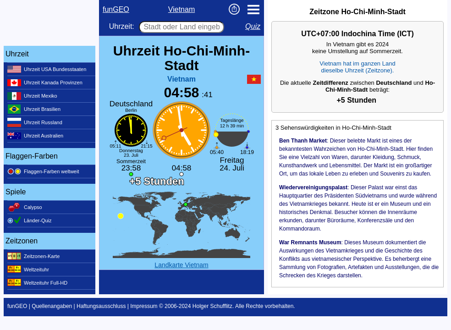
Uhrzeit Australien (35, 135)
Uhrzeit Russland (34, 122)
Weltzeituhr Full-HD (37, 283)
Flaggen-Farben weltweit (43, 171)
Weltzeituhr (28, 269)
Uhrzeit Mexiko (32, 96)
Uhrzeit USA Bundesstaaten (46, 69)
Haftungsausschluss (101, 306)
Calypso (24, 207)
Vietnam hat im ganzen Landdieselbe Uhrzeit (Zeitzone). (357, 67)
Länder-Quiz (29, 220)
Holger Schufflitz (212, 306)
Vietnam (181, 9)
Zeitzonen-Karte (33, 256)
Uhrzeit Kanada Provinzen (44, 82)
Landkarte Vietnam (181, 265)
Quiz (252, 26)
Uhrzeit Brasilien (33, 109)
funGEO (116, 9)
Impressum (143, 306)
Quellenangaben (52, 306)
